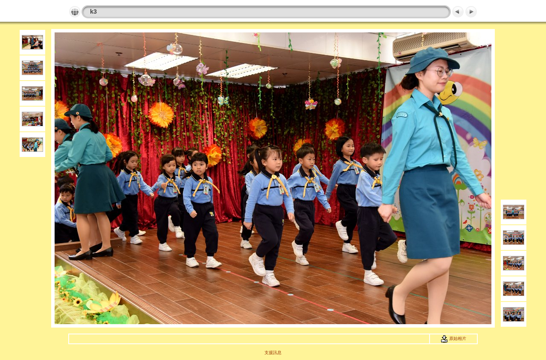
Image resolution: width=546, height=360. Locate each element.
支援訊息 (273, 352)
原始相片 (453, 338)
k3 (93, 11)
